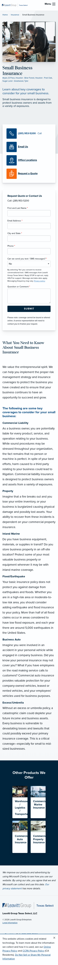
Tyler (26, 81)
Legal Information (9, 923)
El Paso (11, 78)
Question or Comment (18, 286)
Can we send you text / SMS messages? (27, 258)
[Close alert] (54, 937)
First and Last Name (17, 208)
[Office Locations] (29, 160)
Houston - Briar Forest (25, 78)
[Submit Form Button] (29, 309)
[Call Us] (29, 133)
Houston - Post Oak (43, 78)
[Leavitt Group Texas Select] (14, 5)
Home (5, 15)
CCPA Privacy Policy (33, 950)
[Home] (28, 905)
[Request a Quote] (29, 174)
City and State (14, 233)
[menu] (53, 4)
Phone (11, 246)
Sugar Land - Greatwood (12, 81)
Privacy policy (39, 281)
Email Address (14, 220)
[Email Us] (23, 146)
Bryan (4, 78)
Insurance (15, 15)
